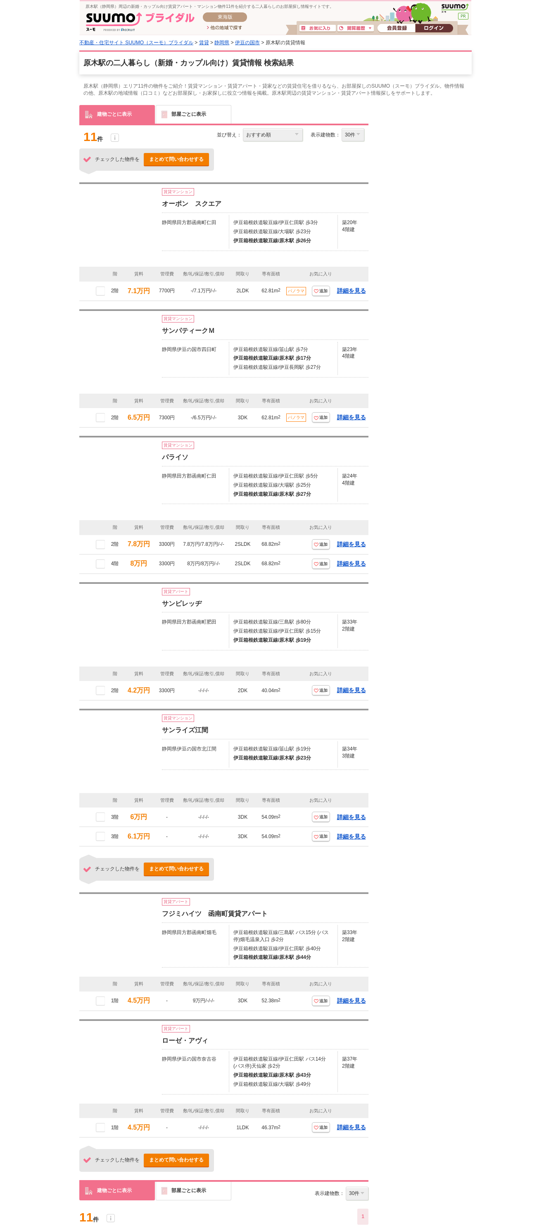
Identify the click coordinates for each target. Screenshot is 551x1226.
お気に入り (317, 28)
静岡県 (221, 42)
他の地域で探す (224, 28)
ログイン (434, 28)
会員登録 (396, 28)
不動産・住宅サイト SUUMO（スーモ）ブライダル (136, 42)
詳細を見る (351, 290)
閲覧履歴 (355, 28)
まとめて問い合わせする (176, 159)
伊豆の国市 (247, 42)
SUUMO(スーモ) (455, 8)
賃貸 (204, 42)
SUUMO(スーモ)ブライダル (140, 21)
